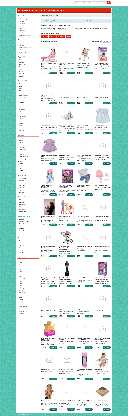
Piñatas (21, 50)
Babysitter (21, 245)
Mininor (21, 299)
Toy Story (21, 123)
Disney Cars (22, 93)
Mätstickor (21, 26)
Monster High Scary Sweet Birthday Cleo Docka (83, 339)
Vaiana (20, 128)
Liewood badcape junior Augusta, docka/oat (100, 401)
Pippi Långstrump (23, 116)
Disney (23, 274)
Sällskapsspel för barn (24, 250)
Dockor (23, 145)
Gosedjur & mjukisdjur (24, 159)
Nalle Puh (21, 111)
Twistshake (21, 311)
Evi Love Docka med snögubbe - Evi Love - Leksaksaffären (102, 278)
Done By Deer (22, 276)
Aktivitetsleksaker (23, 138)
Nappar (21, 190)
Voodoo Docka (45, 400)
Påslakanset (22, 30)
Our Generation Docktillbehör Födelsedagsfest (84, 401)
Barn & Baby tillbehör (29, 3)
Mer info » (53, 73)
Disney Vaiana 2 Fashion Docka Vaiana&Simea (49, 278)
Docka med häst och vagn (83, 95)
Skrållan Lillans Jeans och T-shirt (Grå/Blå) (84, 186)
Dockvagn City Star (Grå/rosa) (66, 95)
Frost (20, 100)
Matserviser (22, 185)
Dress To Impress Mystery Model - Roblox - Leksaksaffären (48, 339)
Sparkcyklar (22, 228)
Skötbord (21, 71)
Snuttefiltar (21, 33)
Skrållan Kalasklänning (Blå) (101, 125)
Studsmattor (22, 230)
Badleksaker (22, 62)
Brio (20, 264)
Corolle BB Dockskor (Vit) (47, 125)
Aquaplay (21, 140)
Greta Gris (21, 102)
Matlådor (21, 183)
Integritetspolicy (107, 414)
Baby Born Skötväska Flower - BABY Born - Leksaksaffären (66, 125)
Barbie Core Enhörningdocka (84, 278)
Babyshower (22, 243)
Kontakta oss (60, 10)
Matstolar (21, 187)
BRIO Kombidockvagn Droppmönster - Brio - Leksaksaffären (64, 248)
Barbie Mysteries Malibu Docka (102, 308)
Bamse (20, 86)
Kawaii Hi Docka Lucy (46, 308)
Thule (20, 308)
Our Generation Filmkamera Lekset (48, 247)
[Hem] (19, 10)
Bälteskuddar (22, 209)
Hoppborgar (22, 226)
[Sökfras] (90, 2)
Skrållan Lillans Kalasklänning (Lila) (49, 156)
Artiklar (43, 10)
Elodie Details (22, 278)
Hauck (20, 285)
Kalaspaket (21, 45)
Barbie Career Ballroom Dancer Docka (67, 308)
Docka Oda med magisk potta (101, 246)
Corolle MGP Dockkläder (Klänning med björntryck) (83, 217)
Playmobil (21, 166)
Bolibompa (21, 90)
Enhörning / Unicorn (23, 97)
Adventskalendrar (23, 240)
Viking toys (21, 313)
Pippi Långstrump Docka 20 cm (67, 400)
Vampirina (21, 130)
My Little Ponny (22, 109)
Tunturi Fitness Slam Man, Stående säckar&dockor (65, 278)
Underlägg (21, 192)
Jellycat (21, 290)
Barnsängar (22, 21)
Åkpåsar (21, 252)
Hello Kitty (21, 288)
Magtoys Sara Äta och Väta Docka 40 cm (84, 156)
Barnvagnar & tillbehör (24, 221)
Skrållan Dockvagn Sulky (83, 63)
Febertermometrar (23, 66)
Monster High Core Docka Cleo (84, 246)
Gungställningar (23, 223)
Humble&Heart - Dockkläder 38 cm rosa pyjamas (102, 339)
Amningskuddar (23, 178)
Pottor (20, 69)
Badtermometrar (23, 64)
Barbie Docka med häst (65, 216)
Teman (23, 52)
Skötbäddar (22, 73)
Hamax (20, 283)
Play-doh (21, 163)
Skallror (21, 170)
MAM (20, 297)
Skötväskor (21, 76)
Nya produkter (26, 10)
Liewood (21, 295)
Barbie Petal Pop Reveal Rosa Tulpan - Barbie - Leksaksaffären (84, 371)
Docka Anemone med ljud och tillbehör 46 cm (66, 64)
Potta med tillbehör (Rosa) (101, 185)
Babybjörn (21, 262)
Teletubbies (22, 121)
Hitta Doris (21, 104)
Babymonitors (22, 199)
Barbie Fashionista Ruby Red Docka (84, 308)
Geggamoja (21, 281)
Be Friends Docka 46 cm (47, 369)
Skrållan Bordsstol (99, 369)
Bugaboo (21, 269)
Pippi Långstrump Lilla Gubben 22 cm (49, 95)
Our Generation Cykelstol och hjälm (48, 64)
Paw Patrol (21, 114)
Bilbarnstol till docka (64, 155)
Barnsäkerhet (22, 204)
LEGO (20, 161)
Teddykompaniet (23, 306)
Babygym (21, 142)
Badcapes (21, 59)
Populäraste (107, 41)
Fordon (23, 156)
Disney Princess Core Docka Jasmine (101, 217)
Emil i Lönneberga (23, 95)
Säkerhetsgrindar (23, 211)
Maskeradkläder (25, 47)
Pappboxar (21, 28)
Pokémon (21, 118)
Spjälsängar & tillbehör (24, 35)
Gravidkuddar (22, 23)
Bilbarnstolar (22, 206)
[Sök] (109, 2)
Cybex (20, 271)
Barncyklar (21, 219)
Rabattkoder (51, 10)
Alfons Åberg (22, 83)
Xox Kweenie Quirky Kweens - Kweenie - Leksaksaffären (102, 64)
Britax (20, 267)
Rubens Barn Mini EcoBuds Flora (48, 217)
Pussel (20, 168)
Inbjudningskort (22, 43)
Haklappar (21, 180)
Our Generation (23, 152)
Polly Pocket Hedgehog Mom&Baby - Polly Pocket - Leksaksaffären (66, 186)
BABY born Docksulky (82, 125)
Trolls (20, 125)
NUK (20, 304)
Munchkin (21, 302)
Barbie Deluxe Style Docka (101, 155)
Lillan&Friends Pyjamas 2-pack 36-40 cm (67, 339)
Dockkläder (22, 147)
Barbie (20, 88)
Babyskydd (21, 202)
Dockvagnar (23, 149)
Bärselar (21, 247)
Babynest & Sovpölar (24, 19)
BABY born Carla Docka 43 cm (66, 369)
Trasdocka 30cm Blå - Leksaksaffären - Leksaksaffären (47, 186)
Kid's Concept (22, 292)
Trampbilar (21, 233)
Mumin (20, 107)
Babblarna (21, 260)
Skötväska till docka (99, 95)
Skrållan (22, 154)
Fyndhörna (35, 10)
